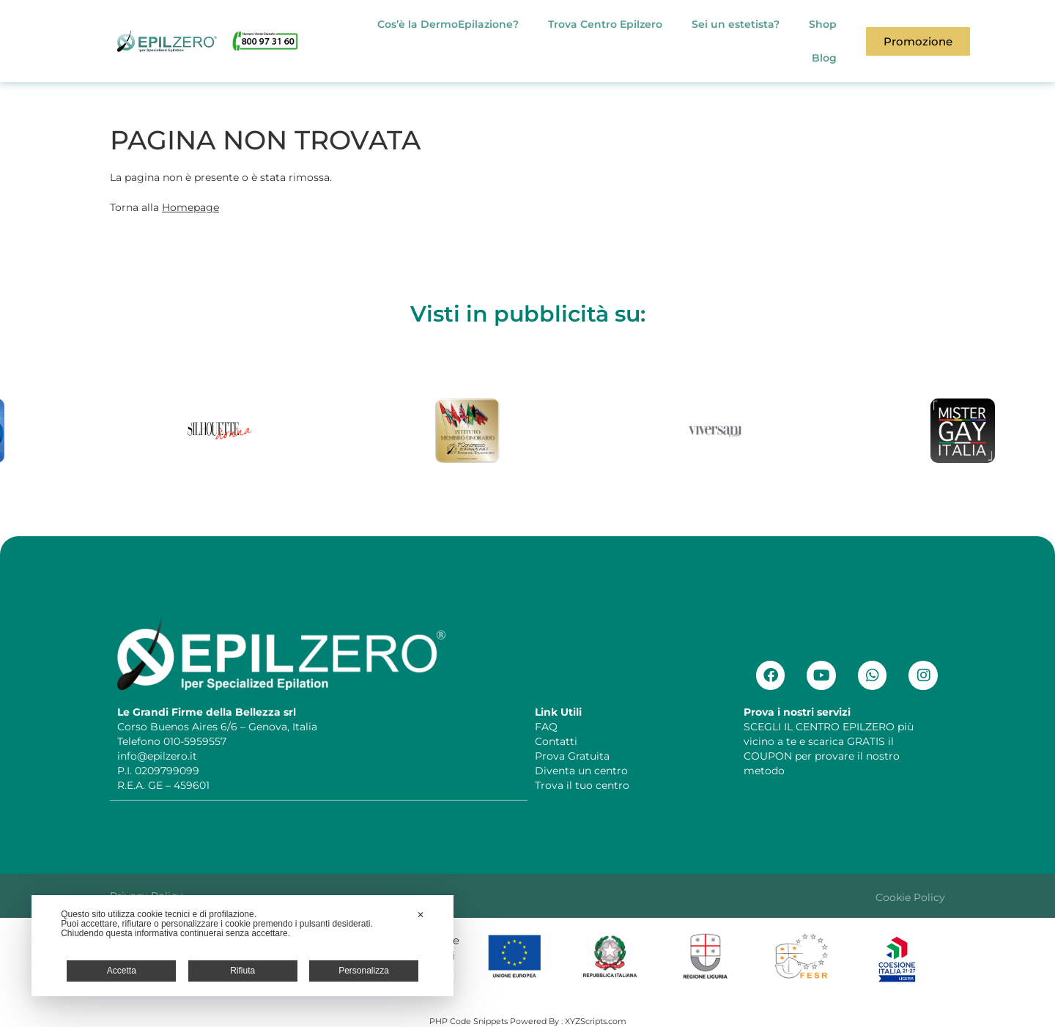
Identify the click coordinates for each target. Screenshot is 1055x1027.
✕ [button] (420, 915)
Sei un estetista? (736, 24)
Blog (824, 57)
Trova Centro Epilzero (605, 24)
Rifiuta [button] (242, 970)
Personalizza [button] (363, 970)
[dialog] (243, 945)
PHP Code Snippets (468, 1020)
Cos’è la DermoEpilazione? (448, 24)
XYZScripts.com (595, 1020)
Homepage (190, 207)
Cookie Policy (910, 896)
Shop (823, 24)
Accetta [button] (121, 970)
